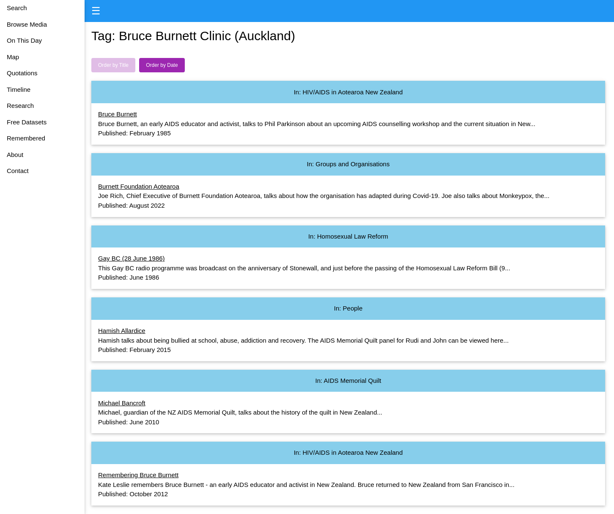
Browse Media (27, 24)
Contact (18, 170)
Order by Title (113, 65)
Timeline (18, 89)
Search (17, 7)
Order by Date (162, 65)
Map (13, 56)
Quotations (22, 73)
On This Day (24, 40)
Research (20, 105)
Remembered (26, 138)
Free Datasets (27, 122)
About (15, 154)
